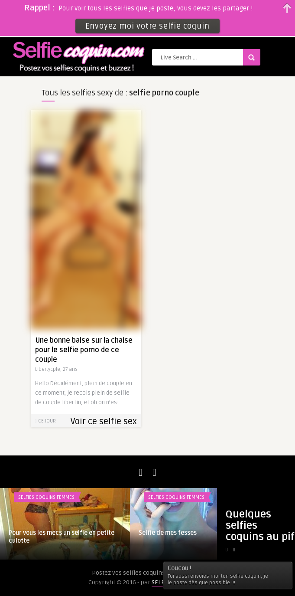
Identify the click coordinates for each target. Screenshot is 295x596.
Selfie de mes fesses (168, 533)
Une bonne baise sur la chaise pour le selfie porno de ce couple (84, 350)
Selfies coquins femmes (46, 497)
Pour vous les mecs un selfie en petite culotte (61, 536)
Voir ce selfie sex (104, 421)
